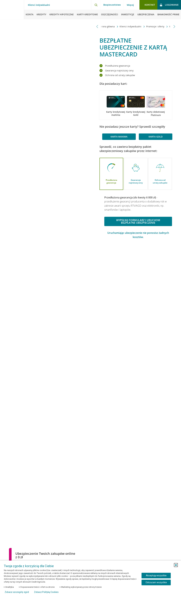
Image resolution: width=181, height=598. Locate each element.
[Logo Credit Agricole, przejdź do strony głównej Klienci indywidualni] (12, 9)
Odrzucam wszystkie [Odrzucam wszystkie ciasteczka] (156, 582)
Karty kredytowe (111, 26)
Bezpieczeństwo (112, 4)
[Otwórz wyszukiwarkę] (96, 5)
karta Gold (156, 136)
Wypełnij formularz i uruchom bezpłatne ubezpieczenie (138, 221)
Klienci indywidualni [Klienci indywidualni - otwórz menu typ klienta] (39, 5)
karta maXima (119, 136)
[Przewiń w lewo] (97, 26)
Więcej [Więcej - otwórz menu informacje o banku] (130, 5)
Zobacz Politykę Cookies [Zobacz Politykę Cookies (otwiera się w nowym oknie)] (46, 592)
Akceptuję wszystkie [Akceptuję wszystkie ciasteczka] (156, 575)
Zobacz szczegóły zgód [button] (17, 592)
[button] (176, 565)
